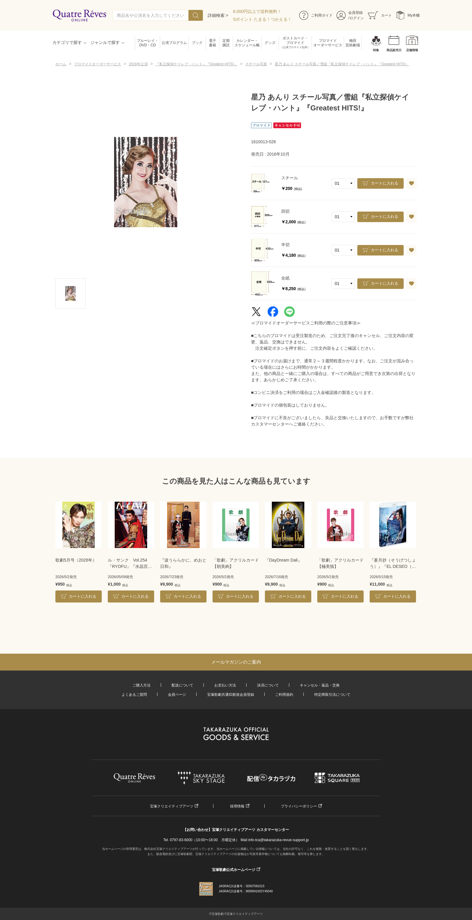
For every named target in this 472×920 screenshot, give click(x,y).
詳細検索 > (218, 15)
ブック (197, 43)
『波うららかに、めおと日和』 (183, 563)
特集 (376, 50)
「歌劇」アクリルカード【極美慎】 (340, 563)
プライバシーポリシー (299, 806)
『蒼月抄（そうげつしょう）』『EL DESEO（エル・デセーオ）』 (393, 564)
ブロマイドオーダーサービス (327, 43)
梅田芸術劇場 (353, 43)
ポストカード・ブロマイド (295, 43)
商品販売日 (394, 50)
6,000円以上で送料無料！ (257, 11)
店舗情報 (412, 50)
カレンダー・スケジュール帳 (247, 43)
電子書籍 (212, 43)
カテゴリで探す (67, 42)
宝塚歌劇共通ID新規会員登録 (230, 694)
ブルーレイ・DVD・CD (147, 43)
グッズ (270, 43)
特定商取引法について (332, 694)
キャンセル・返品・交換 (320, 685)
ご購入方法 (141, 685)
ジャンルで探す (105, 42)
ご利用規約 (284, 694)
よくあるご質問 (134, 694)
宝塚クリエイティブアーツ (171, 806)
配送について (182, 685)
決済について (268, 685)
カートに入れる (384, 183)
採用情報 (237, 806)
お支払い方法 (225, 685)
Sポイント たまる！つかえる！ (262, 19)
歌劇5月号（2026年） (76, 560)
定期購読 (226, 43)
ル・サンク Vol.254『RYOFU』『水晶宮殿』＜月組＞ (128, 564)
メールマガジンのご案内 (236, 661)
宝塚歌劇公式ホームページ (233, 870)
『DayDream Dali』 (283, 560)
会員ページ (177, 694)
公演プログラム (174, 43)
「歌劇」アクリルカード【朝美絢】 (236, 563)
